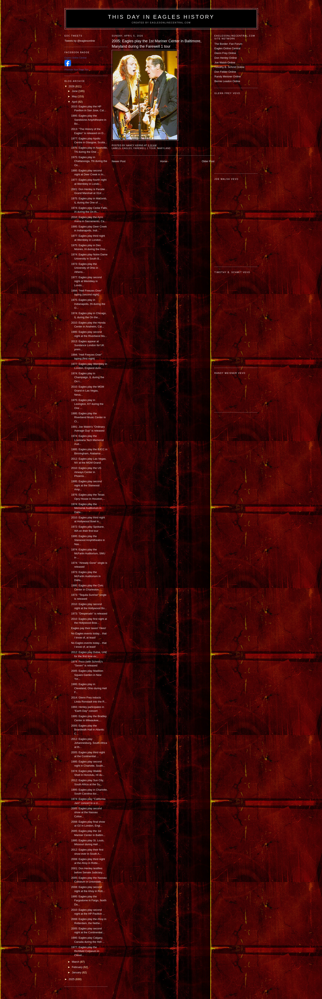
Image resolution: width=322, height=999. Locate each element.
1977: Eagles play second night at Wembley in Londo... (86, 281)
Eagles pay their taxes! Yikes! (88, 628)
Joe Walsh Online (224, 62)
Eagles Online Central (227, 48)
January (77, 972)
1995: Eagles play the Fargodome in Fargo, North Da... (88, 900)
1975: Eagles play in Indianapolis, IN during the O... (88, 303)
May (75, 96)
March (76, 961)
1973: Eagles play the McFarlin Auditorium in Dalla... (86, 576)
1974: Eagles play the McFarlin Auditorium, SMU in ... (88, 553)
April (75, 101)
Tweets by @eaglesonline (79, 40)
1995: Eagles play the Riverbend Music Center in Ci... (88, 417)
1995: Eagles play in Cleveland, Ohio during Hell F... (89, 688)
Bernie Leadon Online (227, 81)
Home (163, 161)
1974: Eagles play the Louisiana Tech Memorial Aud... (87, 440)
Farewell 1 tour (144, 148)
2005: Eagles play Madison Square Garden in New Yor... (87, 674)
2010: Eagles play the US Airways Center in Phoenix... (86, 472)
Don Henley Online (225, 57)
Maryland (163, 148)
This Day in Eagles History (161, 17)
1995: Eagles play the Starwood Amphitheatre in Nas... (88, 540)
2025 (72, 979)
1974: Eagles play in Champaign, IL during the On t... (87, 377)
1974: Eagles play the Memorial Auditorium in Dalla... (86, 508)
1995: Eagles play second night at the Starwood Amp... (86, 485)
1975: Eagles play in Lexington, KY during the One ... (87, 404)
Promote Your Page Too (76, 69)
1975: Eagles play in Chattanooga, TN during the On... (89, 161)
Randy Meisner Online (227, 76)
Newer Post (118, 161)
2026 (72, 86)
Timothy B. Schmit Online (229, 67)
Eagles (127, 148)
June (75, 91)
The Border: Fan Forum (228, 43)
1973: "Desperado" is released (89, 613)
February (77, 967)
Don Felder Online (225, 71)
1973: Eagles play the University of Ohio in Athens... (84, 267)
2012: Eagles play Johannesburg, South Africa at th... (89, 743)
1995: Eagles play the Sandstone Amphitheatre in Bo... (88, 119)
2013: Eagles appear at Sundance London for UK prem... (87, 345)
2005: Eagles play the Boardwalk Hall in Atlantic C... (87, 729)
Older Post (208, 161)
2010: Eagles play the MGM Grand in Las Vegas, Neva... (87, 390)
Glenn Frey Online (225, 53)
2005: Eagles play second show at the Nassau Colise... (86, 812)
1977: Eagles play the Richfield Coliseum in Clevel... (85, 951)
